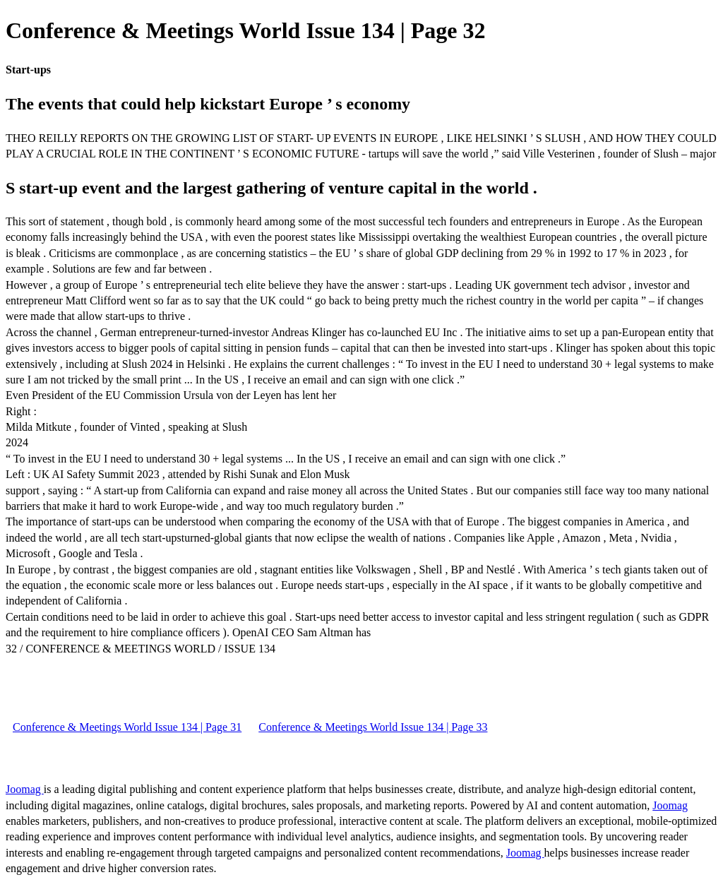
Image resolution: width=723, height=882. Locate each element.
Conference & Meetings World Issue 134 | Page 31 (127, 727)
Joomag (25, 789)
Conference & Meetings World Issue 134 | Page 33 (372, 727)
